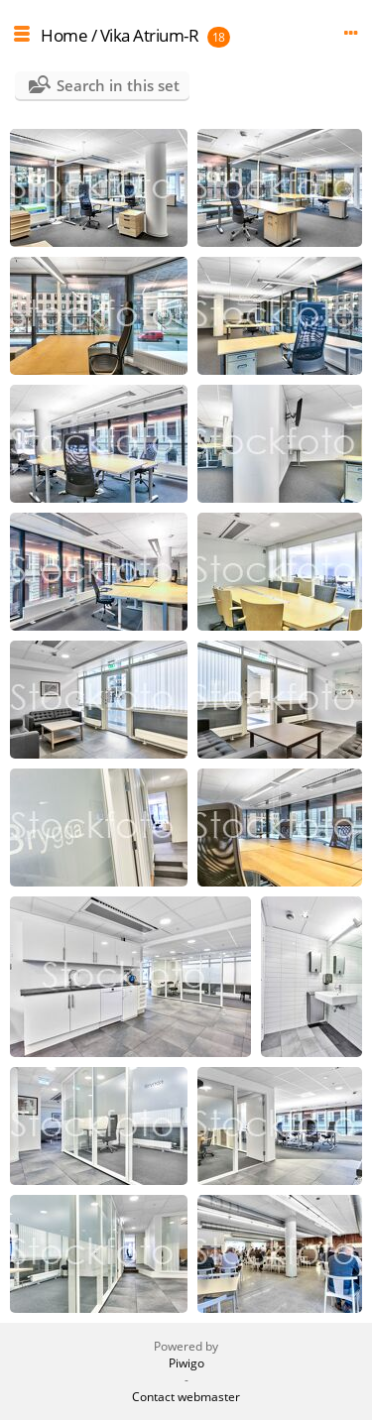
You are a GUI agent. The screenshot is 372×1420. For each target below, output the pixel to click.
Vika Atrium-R (149, 35)
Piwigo (186, 1363)
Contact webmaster (186, 1396)
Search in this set (118, 85)
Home (64, 35)
